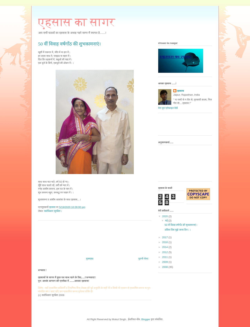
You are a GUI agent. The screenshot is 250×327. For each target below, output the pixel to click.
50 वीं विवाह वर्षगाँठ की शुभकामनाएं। (180, 224)
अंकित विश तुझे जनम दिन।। (177, 229)
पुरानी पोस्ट (143, 258)
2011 (165, 257)
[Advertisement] (94, 237)
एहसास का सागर (76, 22)
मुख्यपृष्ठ (89, 258)
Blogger (145, 319)
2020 (165, 216)
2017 (165, 237)
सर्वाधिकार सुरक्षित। (53, 211)
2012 (165, 252)
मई (166, 220)
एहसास (180, 90)
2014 (165, 247)
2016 (165, 242)
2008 (165, 267)
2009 (165, 261)
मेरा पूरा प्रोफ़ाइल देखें (168, 108)
